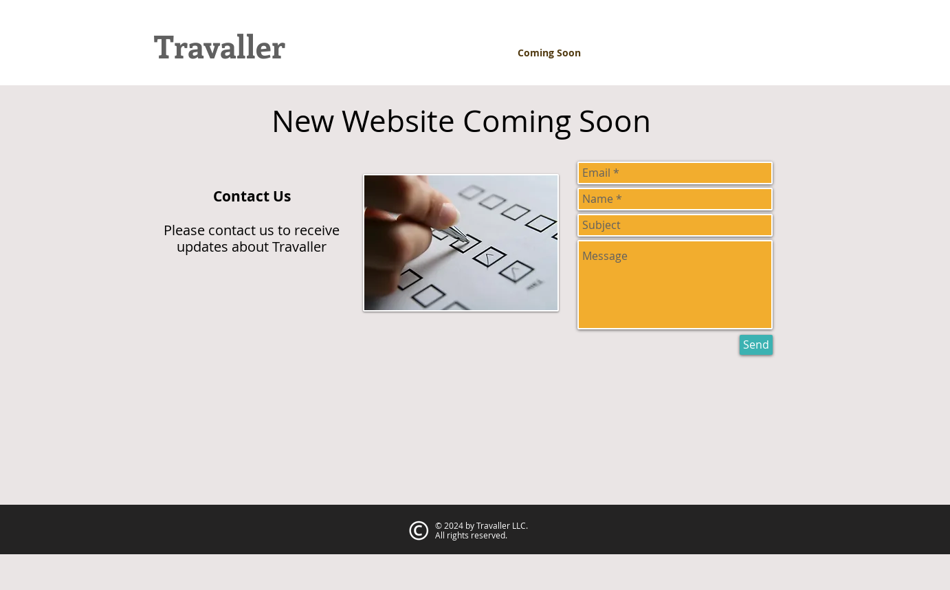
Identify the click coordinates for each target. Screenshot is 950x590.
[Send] (756, 345)
